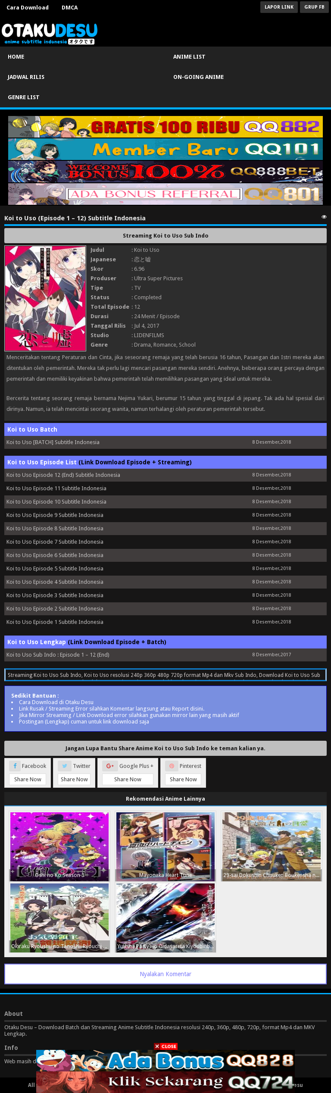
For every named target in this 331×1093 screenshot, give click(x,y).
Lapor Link (279, 7)
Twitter (74, 773)
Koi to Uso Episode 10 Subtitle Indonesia (56, 501)
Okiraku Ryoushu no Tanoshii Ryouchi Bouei (60, 946)
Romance (164, 344)
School (187, 344)
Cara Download (27, 7)
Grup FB (314, 7)
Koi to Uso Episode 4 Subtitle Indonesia (54, 582)
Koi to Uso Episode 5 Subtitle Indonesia (54, 568)
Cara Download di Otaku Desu (56, 702)
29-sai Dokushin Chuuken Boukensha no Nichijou (272, 875)
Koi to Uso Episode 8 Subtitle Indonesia (54, 528)
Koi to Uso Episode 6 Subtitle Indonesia (54, 555)
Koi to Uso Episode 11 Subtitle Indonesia (56, 488)
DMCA (70, 7)
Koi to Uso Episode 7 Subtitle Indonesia (54, 542)
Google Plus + (127, 773)
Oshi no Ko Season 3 (59, 875)
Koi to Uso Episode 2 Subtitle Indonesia (54, 608)
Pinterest (183, 773)
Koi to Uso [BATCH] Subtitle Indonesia (53, 442)
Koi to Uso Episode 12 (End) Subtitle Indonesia (63, 475)
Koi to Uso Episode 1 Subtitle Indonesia (54, 622)
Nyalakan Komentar (165, 974)
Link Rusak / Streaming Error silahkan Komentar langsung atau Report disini (111, 708)
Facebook (27, 773)
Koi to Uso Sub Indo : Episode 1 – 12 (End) (57, 654)
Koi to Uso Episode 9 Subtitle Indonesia (54, 515)
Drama (142, 344)
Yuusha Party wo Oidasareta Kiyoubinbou (166, 946)
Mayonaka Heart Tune (165, 875)
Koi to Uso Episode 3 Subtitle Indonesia (54, 595)
